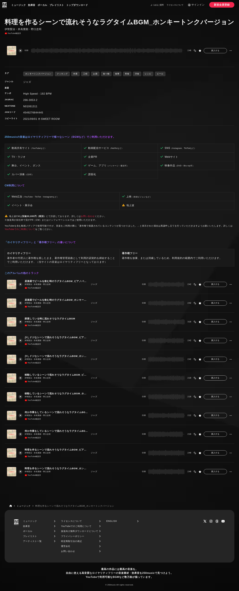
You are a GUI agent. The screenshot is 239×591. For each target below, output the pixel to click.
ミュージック (18, 5)
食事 (117, 74)
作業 (75, 74)
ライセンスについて (175, 5)
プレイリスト (57, 5)
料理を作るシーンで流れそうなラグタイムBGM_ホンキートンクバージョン (56, 468)
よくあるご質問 (157, 5)
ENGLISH (111, 521)
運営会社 (65, 546)
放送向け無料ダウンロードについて (79, 531)
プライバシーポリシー (72, 536)
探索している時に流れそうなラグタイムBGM (50, 318)
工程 (85, 74)
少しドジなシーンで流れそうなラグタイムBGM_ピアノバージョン (56, 337)
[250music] (4, 5)
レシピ (148, 74)
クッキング (62, 74)
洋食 (137, 74)
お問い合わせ (88, 216)
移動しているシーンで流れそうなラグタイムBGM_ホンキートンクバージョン (56, 393)
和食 (127, 74)
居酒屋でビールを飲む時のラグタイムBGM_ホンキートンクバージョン (56, 300)
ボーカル (42, 5)
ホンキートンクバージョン (38, 74)
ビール (160, 74)
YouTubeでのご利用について (20, 229)
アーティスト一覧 (32, 541)
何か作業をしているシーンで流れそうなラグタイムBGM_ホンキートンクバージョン (56, 431)
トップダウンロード (77, 5)
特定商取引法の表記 (71, 541)
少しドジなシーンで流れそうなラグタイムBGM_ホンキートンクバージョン (56, 356)
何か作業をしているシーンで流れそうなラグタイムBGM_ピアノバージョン (56, 412)
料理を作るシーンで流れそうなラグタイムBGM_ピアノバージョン (56, 449)
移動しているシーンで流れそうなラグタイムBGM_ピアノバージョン (56, 374)
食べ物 (106, 74)
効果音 (31, 5)
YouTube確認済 (13, 33)
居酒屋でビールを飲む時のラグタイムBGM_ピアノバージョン (56, 281)
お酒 (95, 74)
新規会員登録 (222, 4)
